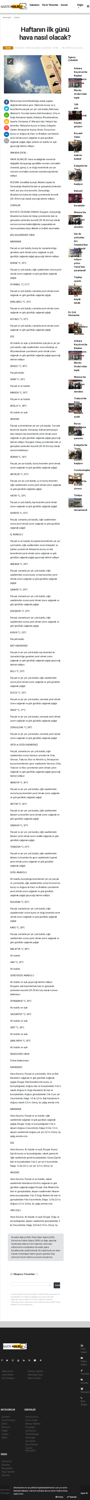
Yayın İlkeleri (8, 1374)
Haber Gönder (34, 1378)
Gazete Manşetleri (30, 1449)
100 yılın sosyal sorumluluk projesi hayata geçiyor (80, 115)
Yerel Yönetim (50, 4)
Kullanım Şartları (35, 1371)
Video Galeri (84, 1361)
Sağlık (5, 1430)
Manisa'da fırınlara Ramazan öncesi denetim (80, 219)
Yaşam (5, 1434)
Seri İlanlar (30, 1441)
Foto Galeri (84, 1348)
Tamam (72, 1497)
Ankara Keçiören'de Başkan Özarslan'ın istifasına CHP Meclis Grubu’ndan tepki (80, 83)
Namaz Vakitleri (33, 1423)
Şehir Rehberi (31, 1444)
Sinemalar (30, 1437)
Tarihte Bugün (32, 1434)
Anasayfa (7, 17)
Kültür (4, 1437)
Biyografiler (7, 1468)
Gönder (57, 1285)
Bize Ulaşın (84, 1401)
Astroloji (6, 1475)
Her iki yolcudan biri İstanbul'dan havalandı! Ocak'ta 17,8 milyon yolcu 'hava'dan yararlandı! (81, 252)
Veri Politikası (8, 1378)
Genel (64, 4)
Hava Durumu (32, 1417)
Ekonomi (6, 1427)
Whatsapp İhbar (35, 1374)
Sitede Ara (7, 1461)
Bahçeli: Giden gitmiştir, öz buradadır (79, 198)
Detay (59, 1497)
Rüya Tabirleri (8, 1472)
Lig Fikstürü (30, 1430)
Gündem (34, 4)
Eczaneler (30, 1427)
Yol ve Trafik (31, 1420)
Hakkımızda (7, 1371)
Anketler (6, 1465)
